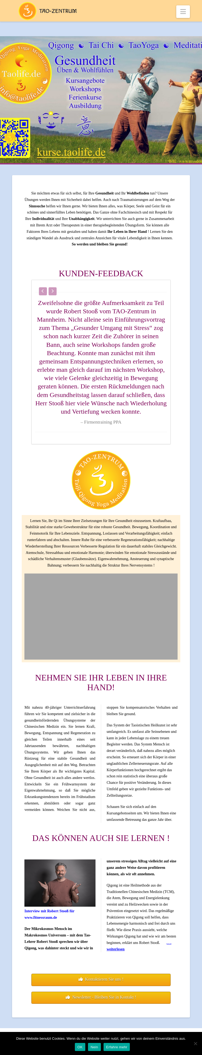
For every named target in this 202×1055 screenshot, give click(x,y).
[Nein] (195, 1043)
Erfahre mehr (116, 1047)
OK (80, 1047)
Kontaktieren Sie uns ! (101, 979)
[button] (183, 11)
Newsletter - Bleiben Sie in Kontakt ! (101, 997)
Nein (94, 1047)
